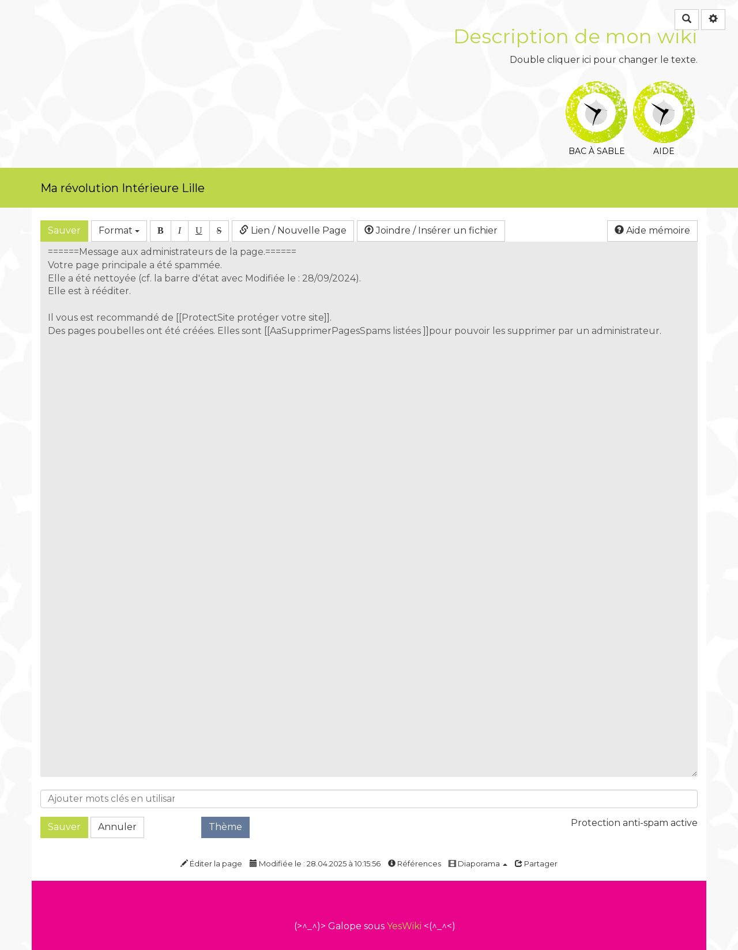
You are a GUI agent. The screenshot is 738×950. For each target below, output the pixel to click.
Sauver (64, 230)
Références (414, 863)
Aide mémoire (652, 230)
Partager (536, 863)
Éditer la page (211, 863)
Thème (225, 826)
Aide (664, 89)
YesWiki (404, 926)
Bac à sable (596, 89)
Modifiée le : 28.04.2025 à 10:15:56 (315, 863)
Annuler (117, 826)
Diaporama (478, 863)
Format (119, 230)
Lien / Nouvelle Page (293, 230)
